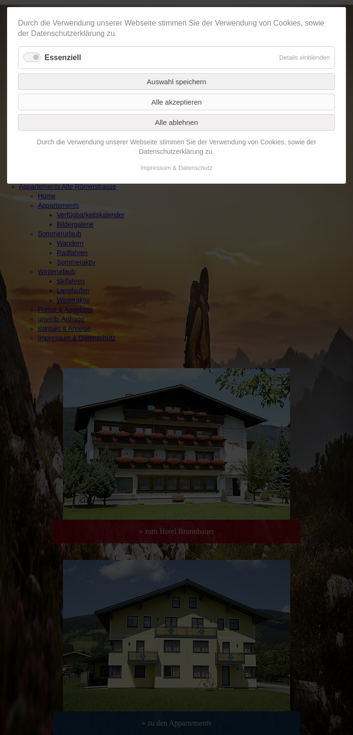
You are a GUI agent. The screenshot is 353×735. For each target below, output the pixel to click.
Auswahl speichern (176, 82)
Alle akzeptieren (176, 102)
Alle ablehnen (176, 122)
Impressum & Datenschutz (176, 167)
